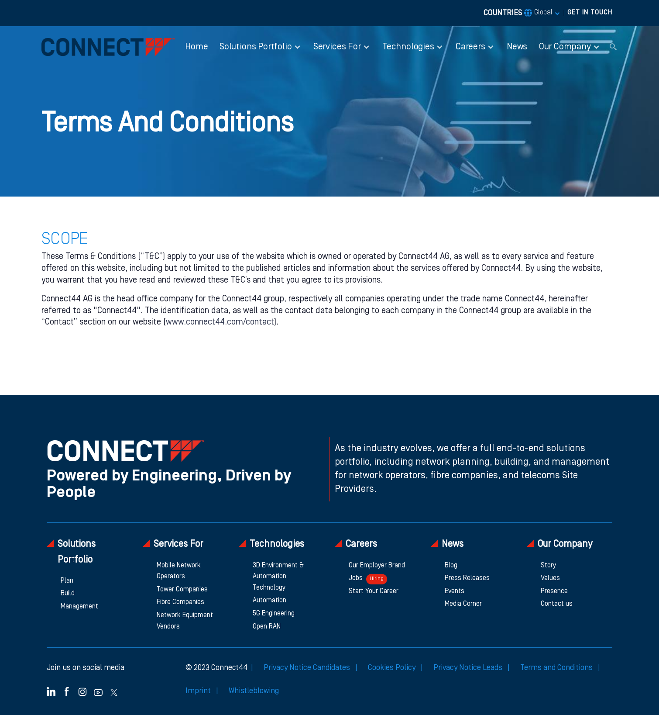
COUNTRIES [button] (518, 13)
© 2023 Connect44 (216, 667)
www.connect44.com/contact (220, 322)
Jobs (368, 579)
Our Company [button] (565, 47)
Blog (451, 566)
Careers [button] (470, 47)
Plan (67, 581)
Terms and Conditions (557, 667)
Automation (269, 601)
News (517, 47)
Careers (356, 544)
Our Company (559, 544)
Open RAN (267, 627)
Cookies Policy (392, 667)
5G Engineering (274, 614)
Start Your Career (373, 591)
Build (68, 594)
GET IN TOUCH (589, 13)
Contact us (557, 604)
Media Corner (463, 604)
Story (548, 566)
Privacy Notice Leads (468, 667)
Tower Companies (182, 590)
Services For (173, 544)
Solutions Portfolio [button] (256, 47)
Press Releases (467, 578)
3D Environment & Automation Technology (278, 577)
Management (79, 607)
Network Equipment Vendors (185, 621)
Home (196, 47)
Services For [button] (337, 47)
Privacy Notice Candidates (308, 667)
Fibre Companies (180, 602)
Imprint (199, 690)
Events (454, 591)
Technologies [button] (408, 47)
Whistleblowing (254, 690)
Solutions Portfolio (71, 551)
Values (550, 578)
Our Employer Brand (377, 566)
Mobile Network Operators (179, 571)
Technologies (271, 544)
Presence (554, 591)
